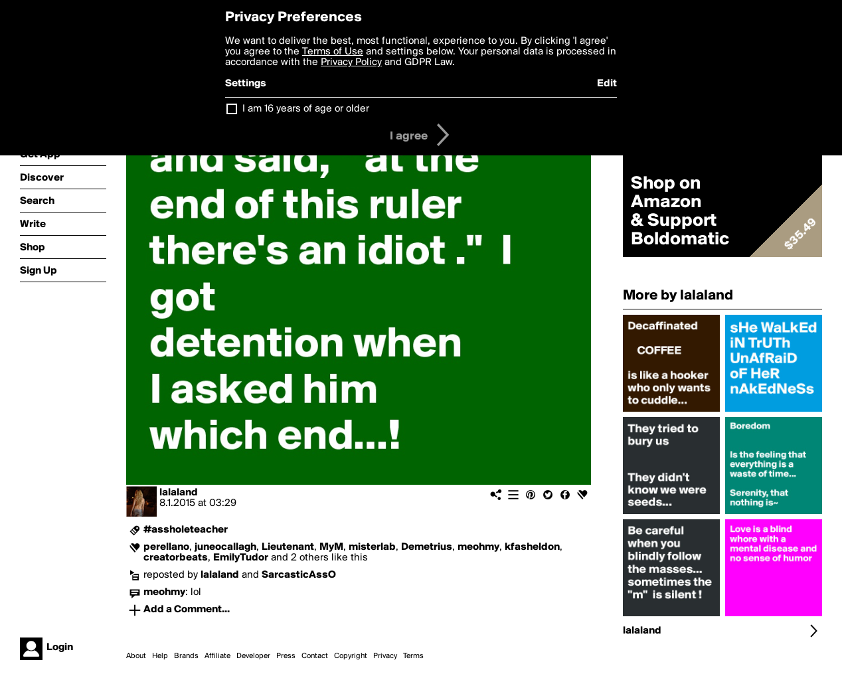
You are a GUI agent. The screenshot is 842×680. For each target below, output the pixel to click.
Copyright (350, 656)
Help (160, 656)
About (136, 656)
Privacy (385, 656)
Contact (314, 656)
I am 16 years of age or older (305, 109)
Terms (413, 656)
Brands (186, 656)
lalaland (178, 492)
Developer (253, 656)
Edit (607, 83)
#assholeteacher (185, 530)
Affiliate (217, 656)
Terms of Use (332, 51)
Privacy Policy (351, 62)
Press (285, 656)
